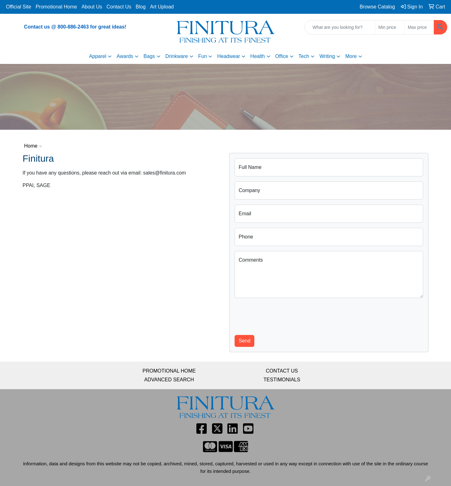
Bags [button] (149, 56)
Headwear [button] (228, 56)
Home (31, 146)
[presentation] (282, 315)
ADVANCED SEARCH (169, 379)
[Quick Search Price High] (419, 27)
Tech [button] (303, 56)
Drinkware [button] (176, 56)
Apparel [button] (97, 56)
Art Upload (162, 6)
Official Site (18, 6)
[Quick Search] (339, 27)
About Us (91, 6)
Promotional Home (56, 6)
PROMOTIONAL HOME (169, 371)
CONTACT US (282, 371)
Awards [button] (125, 56)
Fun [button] (202, 56)
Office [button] (281, 56)
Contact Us (118, 6)
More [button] (350, 56)
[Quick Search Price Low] (390, 27)
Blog (141, 6)
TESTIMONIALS (281, 379)
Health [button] (257, 56)
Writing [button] (327, 56)
